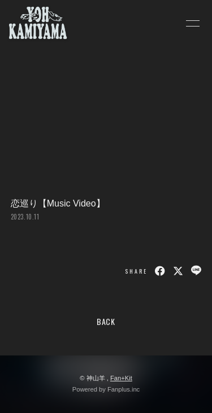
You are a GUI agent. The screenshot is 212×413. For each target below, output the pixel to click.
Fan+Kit (121, 378)
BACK (106, 321)
